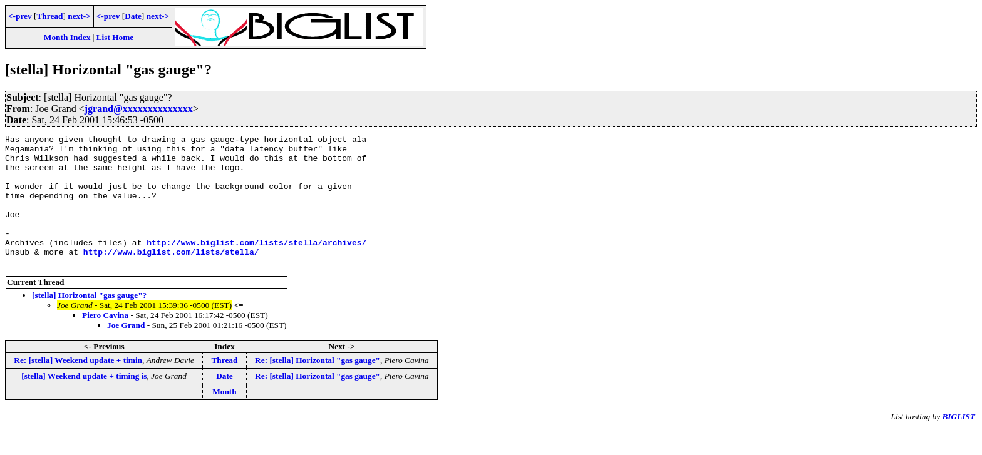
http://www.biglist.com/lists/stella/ (171, 276)
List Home (115, 37)
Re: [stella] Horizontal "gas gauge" (317, 386)
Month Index (67, 37)
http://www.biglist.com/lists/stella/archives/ (256, 264)
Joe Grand (126, 351)
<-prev (20, 16)
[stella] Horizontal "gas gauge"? (89, 321)
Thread (49, 16)
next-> (79, 16)
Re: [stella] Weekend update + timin (78, 386)
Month (224, 417)
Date (133, 16)
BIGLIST (958, 442)
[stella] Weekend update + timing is (84, 402)
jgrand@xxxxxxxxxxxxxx (139, 108)
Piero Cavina (105, 341)
